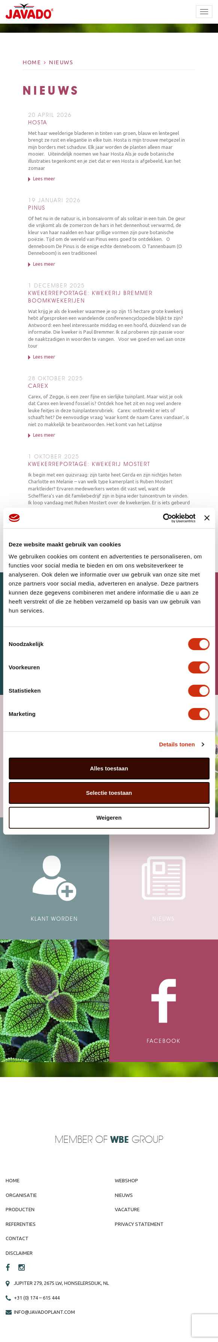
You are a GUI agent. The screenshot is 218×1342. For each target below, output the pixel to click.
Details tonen (177, 744)
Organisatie (21, 1195)
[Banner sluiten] (206, 517)
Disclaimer (19, 1253)
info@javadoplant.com (44, 1312)
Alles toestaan (109, 768)
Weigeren (109, 817)
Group (136, 1140)
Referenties (21, 1224)
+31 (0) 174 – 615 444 (37, 1297)
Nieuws (61, 62)
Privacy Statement (139, 1224)
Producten (20, 1209)
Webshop (126, 1180)
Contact (17, 1238)
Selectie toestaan (109, 793)
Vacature (127, 1209)
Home (32, 62)
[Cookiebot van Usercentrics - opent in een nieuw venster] (162, 518)
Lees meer (44, 178)
